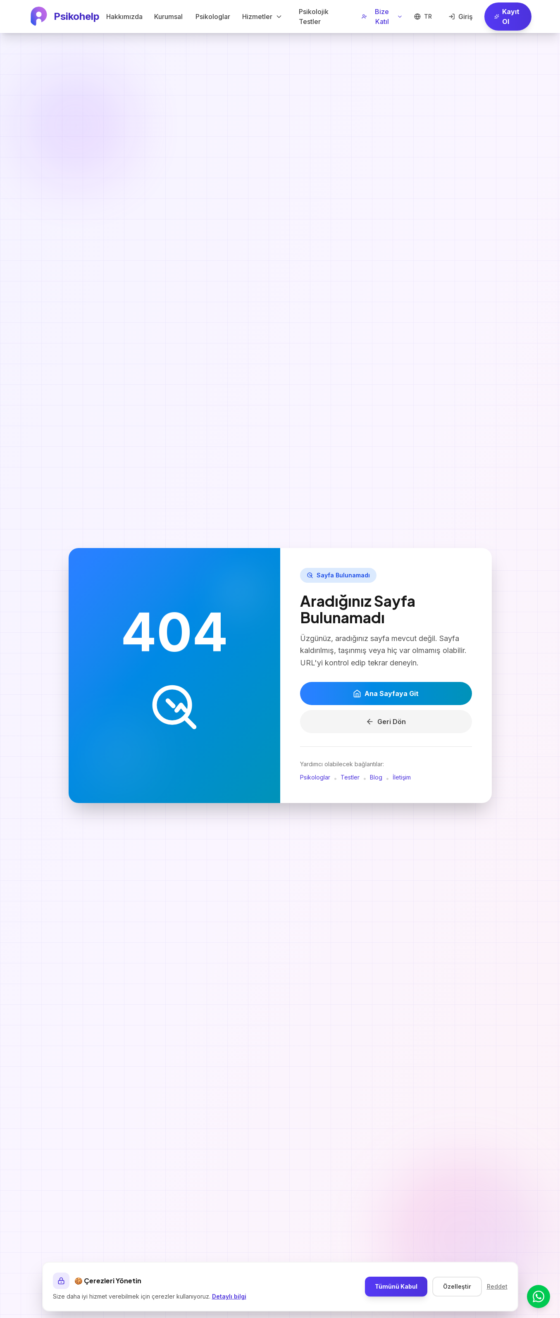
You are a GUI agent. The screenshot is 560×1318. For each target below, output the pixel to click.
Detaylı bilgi (229, 1296)
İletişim (402, 778)
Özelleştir (457, 1286)
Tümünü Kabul (396, 1286)
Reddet (497, 1286)
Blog (376, 778)
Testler (350, 778)
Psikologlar (315, 778)
